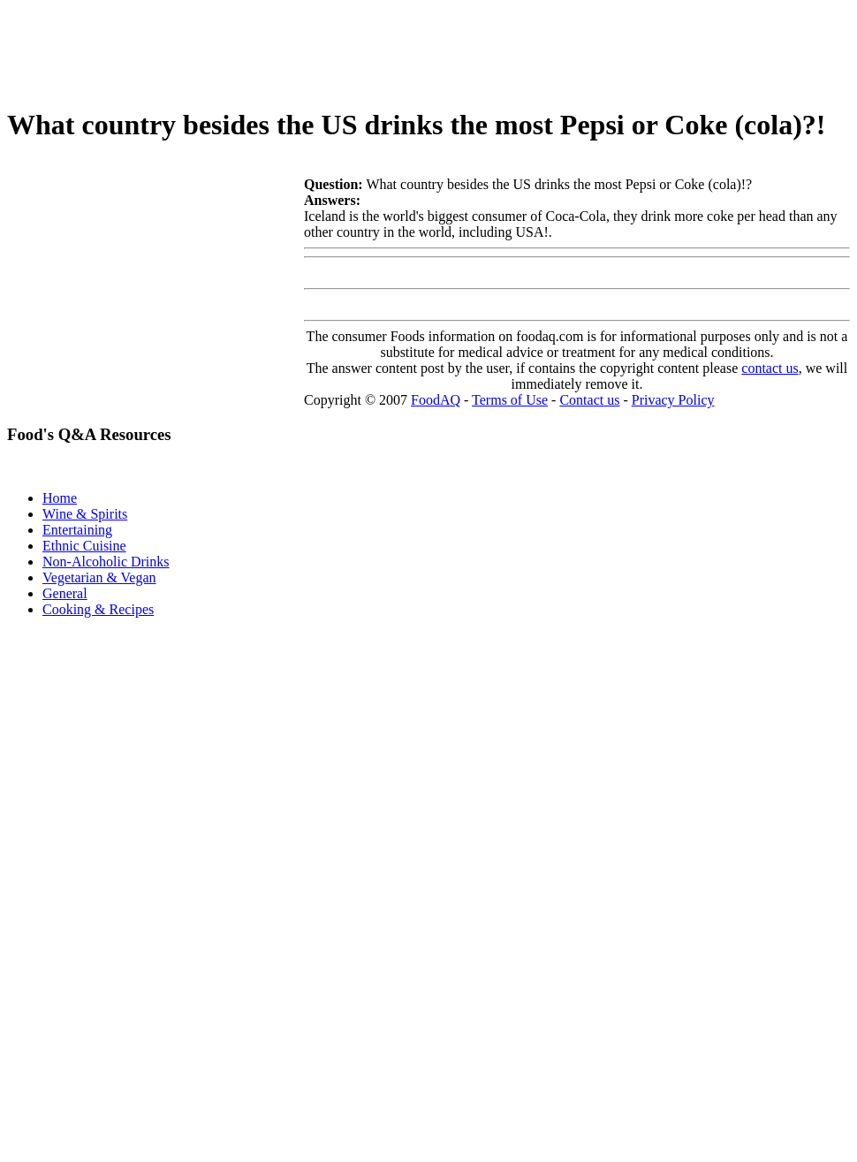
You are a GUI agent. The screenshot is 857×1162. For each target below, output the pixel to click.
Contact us (589, 399)
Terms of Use (510, 399)
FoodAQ (435, 399)
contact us (769, 368)
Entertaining (77, 529)
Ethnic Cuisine (84, 545)
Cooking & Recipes (98, 609)
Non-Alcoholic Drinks (106, 561)
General (64, 593)
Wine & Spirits (84, 513)
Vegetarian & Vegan (99, 577)
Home (59, 497)
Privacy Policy (673, 399)
